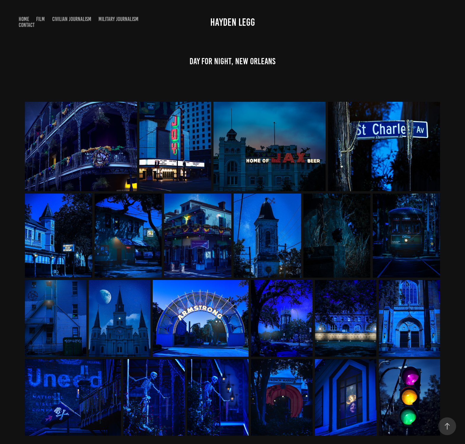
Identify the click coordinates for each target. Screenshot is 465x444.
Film (40, 19)
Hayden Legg (232, 22)
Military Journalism (118, 19)
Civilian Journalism (71, 19)
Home (24, 19)
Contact (27, 25)
